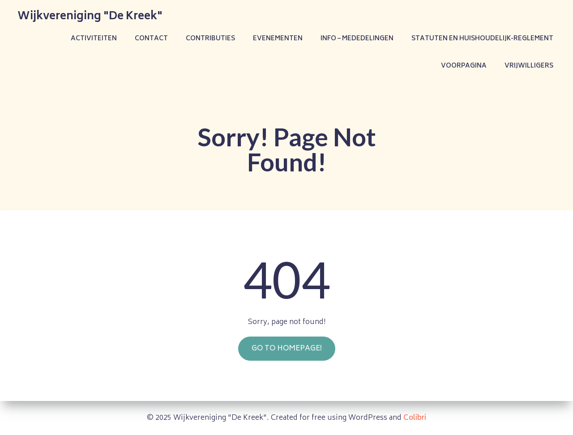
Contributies (210, 38)
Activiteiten (94, 38)
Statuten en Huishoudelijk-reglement (482, 38)
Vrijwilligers (529, 66)
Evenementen (278, 38)
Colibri (414, 418)
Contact (151, 38)
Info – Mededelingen (357, 38)
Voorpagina (464, 66)
